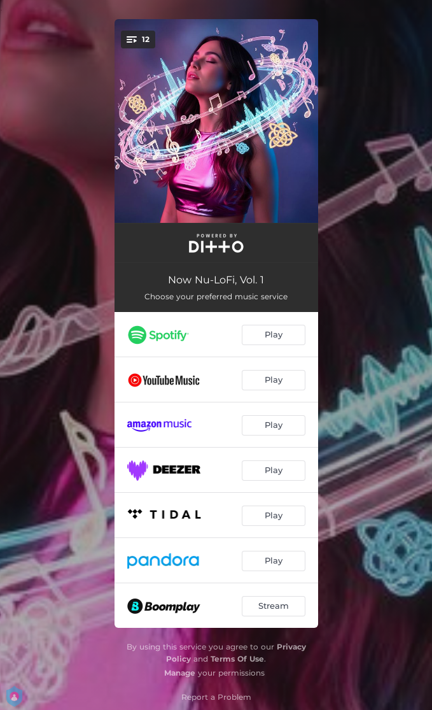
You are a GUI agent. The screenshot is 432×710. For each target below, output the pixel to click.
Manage (179, 673)
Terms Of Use (237, 659)
